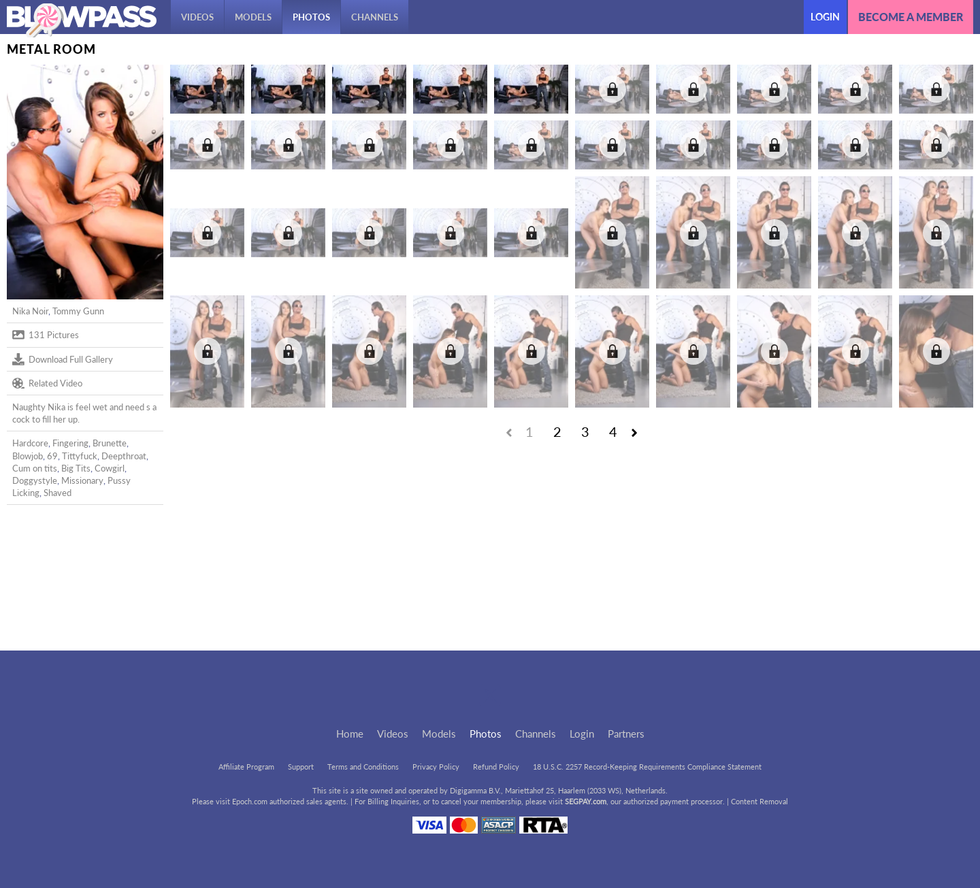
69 (52, 455)
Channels (374, 17)
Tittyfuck (79, 455)
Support (301, 766)
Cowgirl (110, 468)
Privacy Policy (435, 766)
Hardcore (30, 443)
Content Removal (759, 801)
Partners (626, 733)
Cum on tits (34, 468)
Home (349, 733)
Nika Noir (30, 311)
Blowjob (27, 455)
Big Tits (76, 468)
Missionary (82, 480)
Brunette (110, 443)
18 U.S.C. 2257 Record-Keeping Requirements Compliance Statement (647, 766)
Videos (197, 17)
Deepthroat (123, 455)
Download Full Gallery (62, 359)
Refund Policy (496, 766)
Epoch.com (249, 801)
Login (825, 16)
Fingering (70, 443)
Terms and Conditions (363, 766)
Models (253, 17)
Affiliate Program (246, 766)
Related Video (47, 383)
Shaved (57, 492)
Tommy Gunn (78, 311)
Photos (311, 17)
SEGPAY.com (585, 801)
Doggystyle (34, 480)
